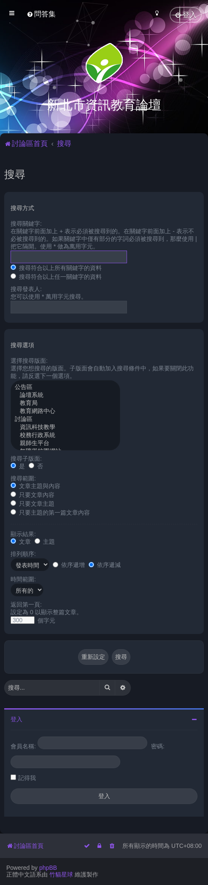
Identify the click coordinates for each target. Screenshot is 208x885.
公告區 (65, 387)
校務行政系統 (65, 435)
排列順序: (23, 553)
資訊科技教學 (65, 427)
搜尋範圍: (23, 477)
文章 (21, 541)
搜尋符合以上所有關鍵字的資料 (56, 267)
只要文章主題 (32, 503)
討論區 (65, 419)
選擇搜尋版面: (29, 360)
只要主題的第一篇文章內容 (50, 512)
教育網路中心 (65, 411)
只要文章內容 (32, 494)
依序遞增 (69, 564)
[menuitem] (41, 14)
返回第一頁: (26, 604)
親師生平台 (65, 443)
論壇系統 (65, 395)
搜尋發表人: (26, 288)
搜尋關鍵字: (26, 223)
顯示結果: (23, 533)
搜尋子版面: (26, 458)
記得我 (27, 777)
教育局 (65, 403)
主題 (45, 541)
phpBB (48, 868)
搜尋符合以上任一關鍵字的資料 (56, 276)
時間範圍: (23, 578)
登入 (16, 718)
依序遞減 (105, 564)
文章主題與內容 (35, 485)
